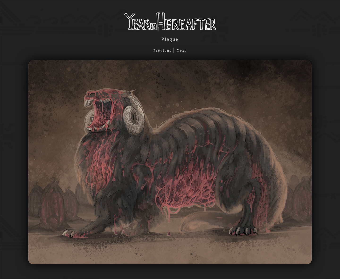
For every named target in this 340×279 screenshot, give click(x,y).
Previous (163, 50)
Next (182, 50)
